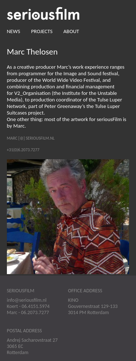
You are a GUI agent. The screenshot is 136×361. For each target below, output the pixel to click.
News (13, 31)
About (71, 31)
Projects (42, 31)
